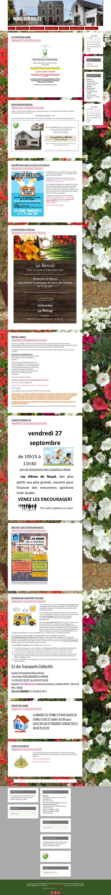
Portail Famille (18, 337)
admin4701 (18, 40)
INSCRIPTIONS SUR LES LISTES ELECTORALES (30, 165)
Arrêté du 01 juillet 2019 (41, 759)
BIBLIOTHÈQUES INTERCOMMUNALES (27, 528)
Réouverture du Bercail (23, 230)
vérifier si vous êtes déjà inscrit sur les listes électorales (61, 180)
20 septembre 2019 (30, 423)
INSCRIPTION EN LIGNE (54, 205)
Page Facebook (92, 66)
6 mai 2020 (27, 40)
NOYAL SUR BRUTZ (27, 19)
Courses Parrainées (21, 420)
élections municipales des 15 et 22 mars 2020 (60, 198)
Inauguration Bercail (22, 105)
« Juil (88, 50)
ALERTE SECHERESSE (20, 746)
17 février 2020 (29, 108)
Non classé (36, 40)
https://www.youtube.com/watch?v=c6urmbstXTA (29, 385)
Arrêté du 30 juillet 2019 (41, 761)
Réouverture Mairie (21, 37)
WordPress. (65, 888)
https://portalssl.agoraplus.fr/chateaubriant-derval (29, 379)
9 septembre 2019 (30, 531)
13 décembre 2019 (30, 233)
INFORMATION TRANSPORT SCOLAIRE (27, 598)
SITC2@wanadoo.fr (29, 684)
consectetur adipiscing (55, 885)
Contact (90, 63)
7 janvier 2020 (28, 169)
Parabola (58, 888)
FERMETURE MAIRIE (19, 706)
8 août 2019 (28, 709)
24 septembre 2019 (30, 340)
